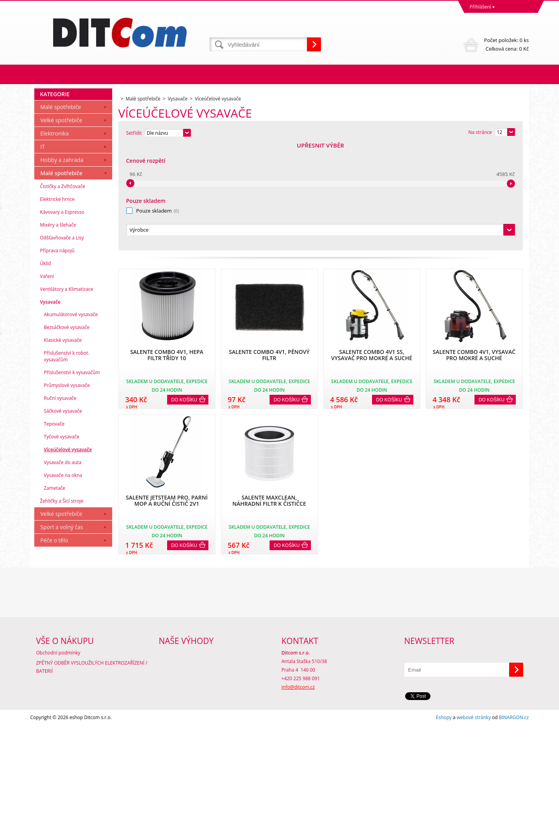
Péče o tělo (54, 646)
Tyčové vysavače (61, 542)
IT (43, 252)
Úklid (45, 369)
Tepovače (54, 529)
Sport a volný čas (62, 633)
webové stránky (474, 810)
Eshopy (443, 810)
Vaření (47, 382)
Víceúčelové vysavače (68, 555)
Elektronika (55, 239)
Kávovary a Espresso (62, 318)
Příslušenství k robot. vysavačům (67, 462)
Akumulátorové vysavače (71, 420)
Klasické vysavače (63, 446)
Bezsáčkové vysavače (67, 433)
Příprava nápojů (57, 356)
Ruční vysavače (60, 504)
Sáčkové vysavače (63, 517)
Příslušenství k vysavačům (72, 478)
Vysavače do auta (62, 568)
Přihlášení (480, 7)
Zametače (54, 594)
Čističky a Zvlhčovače (62, 292)
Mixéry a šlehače (58, 330)
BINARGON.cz (514, 810)
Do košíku (184, 294)
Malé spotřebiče (61, 212)
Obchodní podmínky (58, 745)
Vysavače (50, 408)
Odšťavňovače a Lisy (62, 343)
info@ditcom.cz (298, 779)
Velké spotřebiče (62, 226)
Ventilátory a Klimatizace (66, 395)
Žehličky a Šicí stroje (61, 606)
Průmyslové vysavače (67, 491)
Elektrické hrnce (57, 305)
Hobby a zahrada (62, 265)
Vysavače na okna (63, 581)
